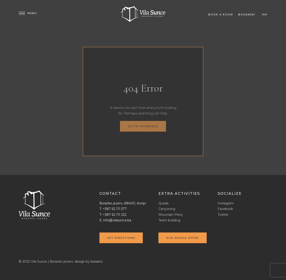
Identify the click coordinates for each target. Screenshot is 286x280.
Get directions (121, 237)
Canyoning (166, 209)
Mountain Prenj (170, 215)
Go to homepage (143, 126)
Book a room (220, 14)
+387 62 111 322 (114, 215)
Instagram (226, 203)
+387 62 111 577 (115, 209)
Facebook (225, 209)
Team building (169, 220)
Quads (163, 203)
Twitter (223, 215)
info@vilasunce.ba (117, 220)
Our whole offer (182, 237)
